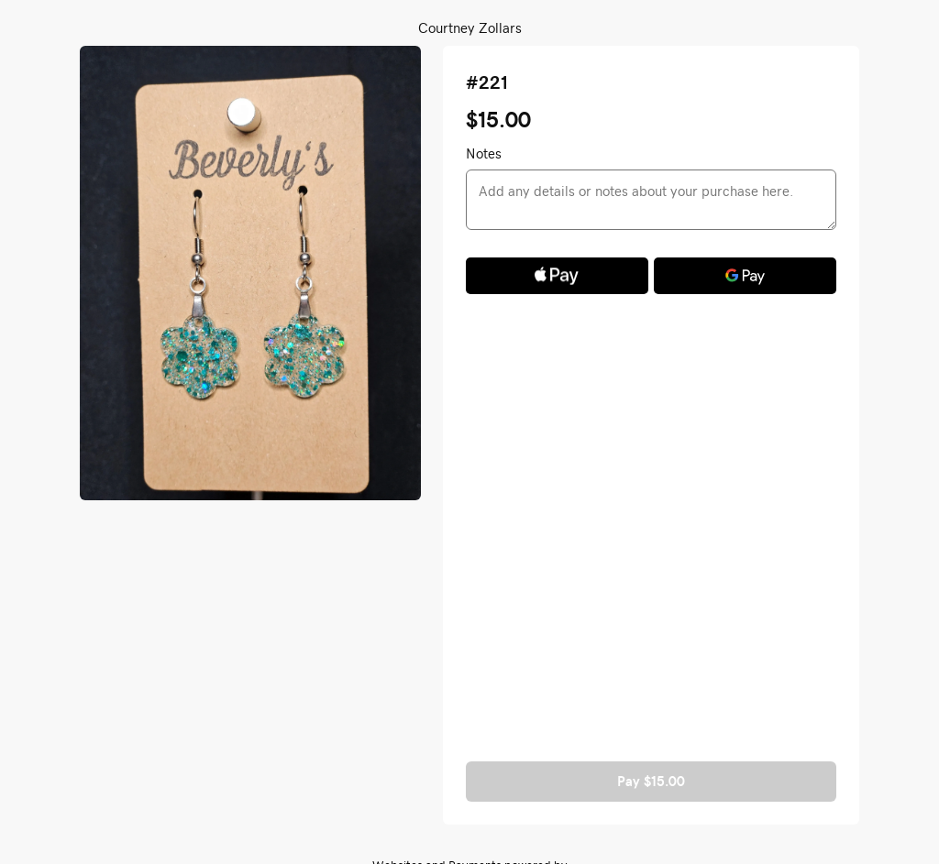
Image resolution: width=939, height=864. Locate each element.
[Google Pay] (745, 275)
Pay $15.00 (651, 781)
